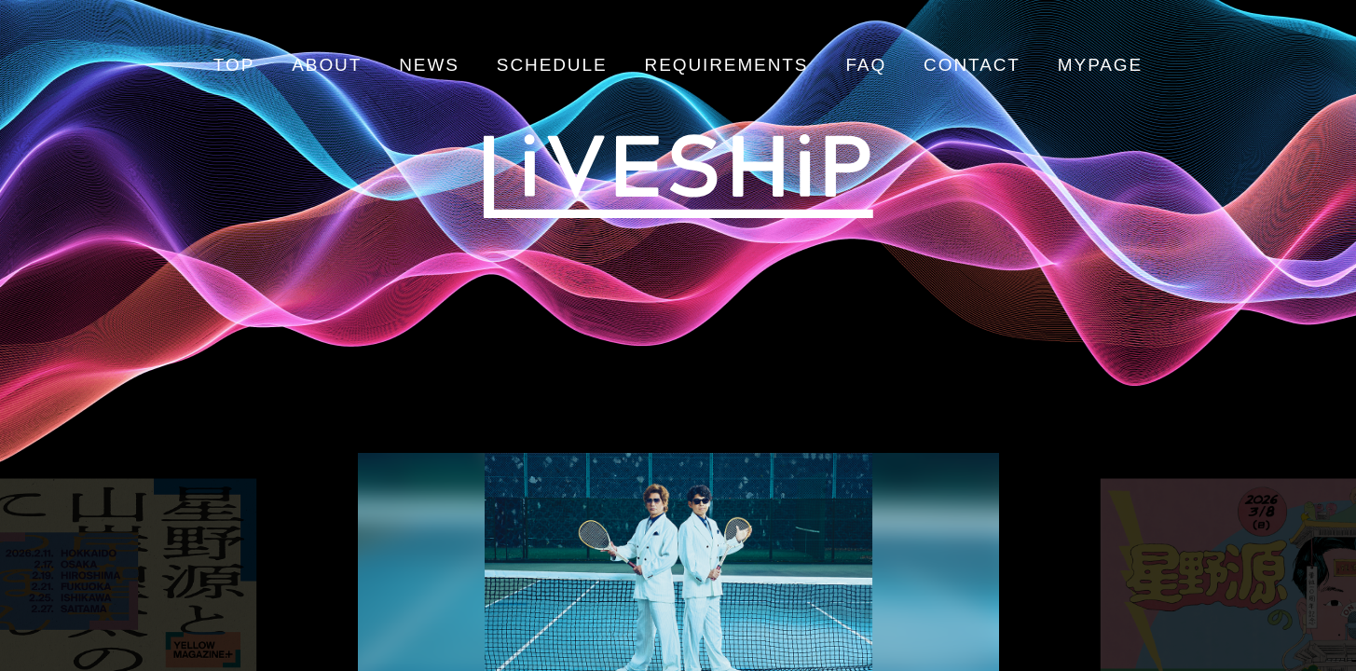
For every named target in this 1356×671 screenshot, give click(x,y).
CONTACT (972, 65)
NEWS (429, 65)
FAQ (865, 65)
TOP (233, 65)
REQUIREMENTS (727, 65)
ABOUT (327, 65)
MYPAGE (1100, 65)
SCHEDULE (552, 65)
